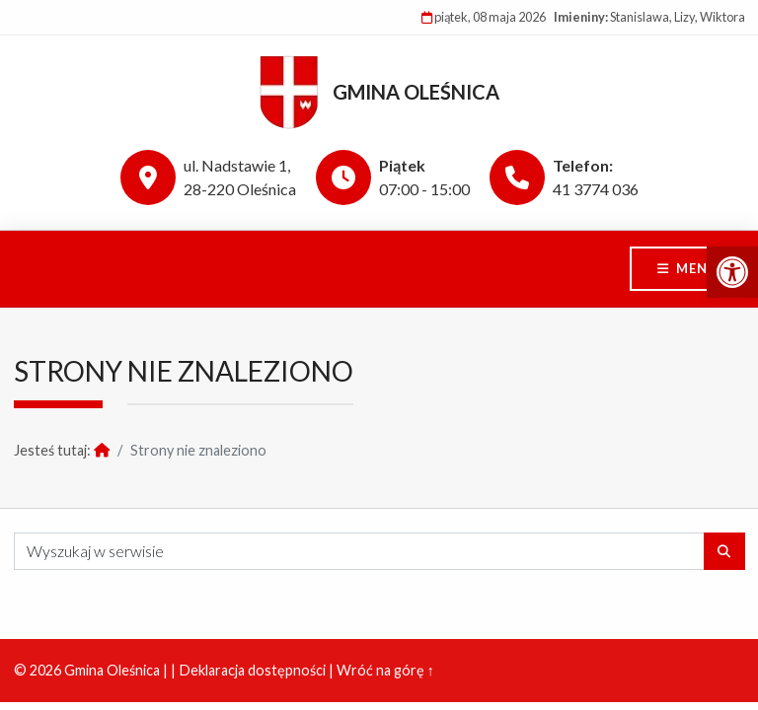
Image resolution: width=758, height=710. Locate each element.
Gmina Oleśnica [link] (416, 92)
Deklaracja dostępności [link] (252, 670)
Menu (696, 268)
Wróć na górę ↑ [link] (385, 670)
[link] (732, 272)
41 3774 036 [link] (596, 188)
